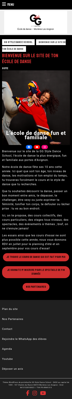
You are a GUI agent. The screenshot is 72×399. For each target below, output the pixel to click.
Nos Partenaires (36, 287)
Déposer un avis (12, 368)
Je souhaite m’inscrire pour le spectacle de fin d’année (36, 272)
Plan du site (10, 309)
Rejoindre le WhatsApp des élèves (24, 339)
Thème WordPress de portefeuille (17, 382)
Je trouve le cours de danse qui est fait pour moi (36, 257)
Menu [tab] (8, 4)
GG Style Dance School (18, 42)
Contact (7, 329)
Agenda (7, 348)
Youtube (7, 359)
